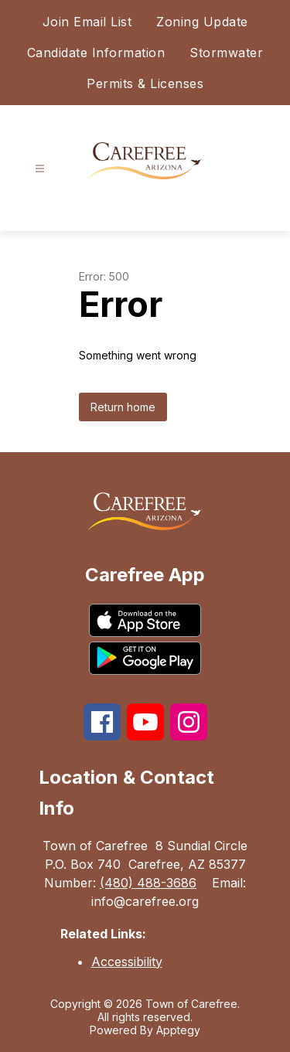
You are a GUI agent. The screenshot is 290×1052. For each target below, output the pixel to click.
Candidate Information (96, 52)
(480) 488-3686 (148, 882)
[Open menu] (40, 169)
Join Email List (87, 21)
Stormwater (226, 52)
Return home (122, 407)
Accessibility (126, 961)
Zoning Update (202, 21)
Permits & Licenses (145, 83)
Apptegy (178, 1030)
